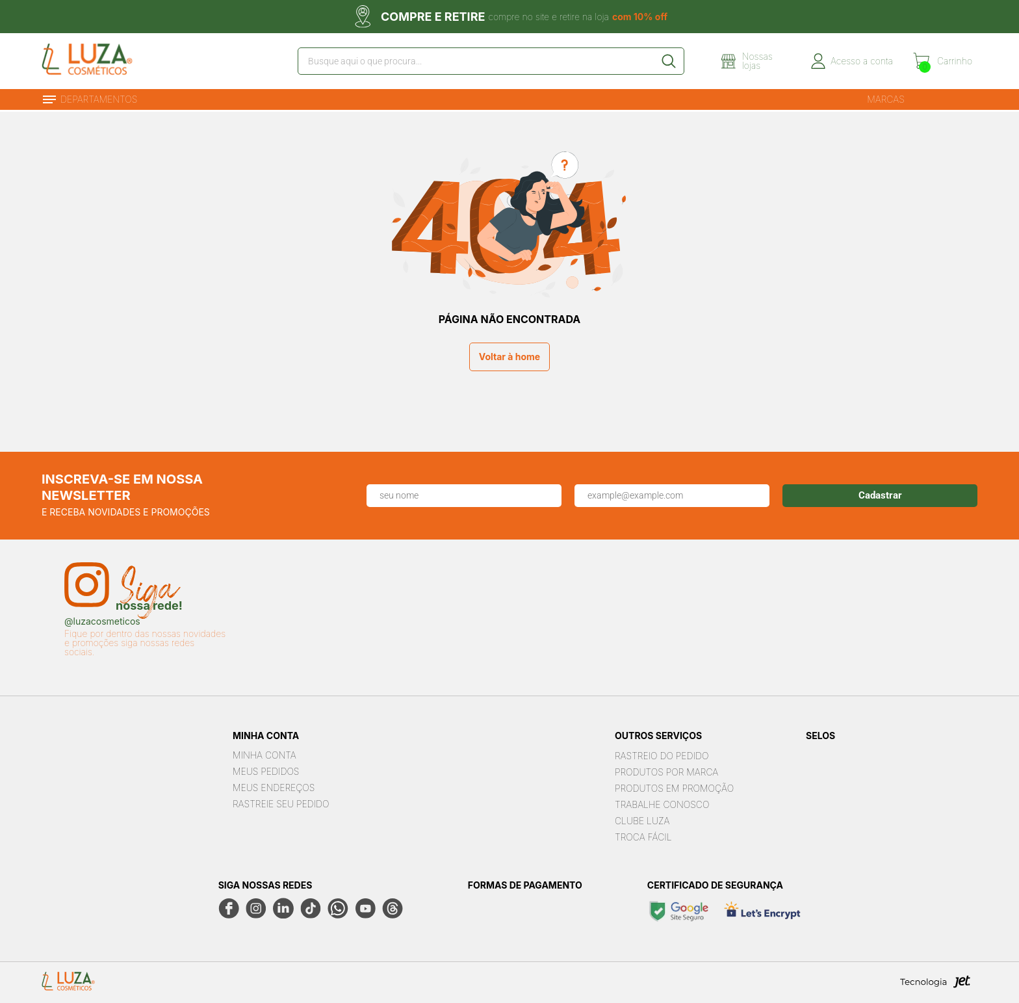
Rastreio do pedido (661, 755)
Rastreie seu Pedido (281, 803)
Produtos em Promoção (674, 788)
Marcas (886, 99)
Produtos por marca (666, 771)
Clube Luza (642, 820)
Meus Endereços (274, 787)
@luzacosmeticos (102, 621)
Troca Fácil (643, 836)
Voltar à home (509, 356)
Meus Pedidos (266, 771)
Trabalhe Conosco (662, 804)
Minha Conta (264, 755)
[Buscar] (668, 61)
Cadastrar (880, 495)
